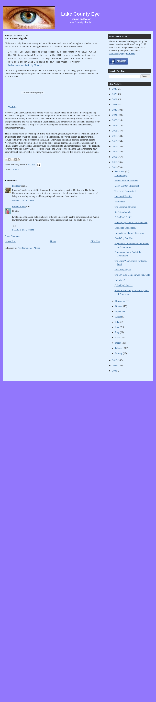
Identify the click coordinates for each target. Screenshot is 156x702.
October (119, 306)
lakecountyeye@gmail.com (122, 53)
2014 (115, 151)
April (118, 337)
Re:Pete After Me (122, 212)
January (119, 353)
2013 (115, 156)
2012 (115, 162)
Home (53, 241)
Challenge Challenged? (125, 227)
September (120, 311)
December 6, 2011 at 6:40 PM (23, 230)
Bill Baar (16, 186)
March (118, 342)
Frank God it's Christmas (126, 180)
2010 (115, 360)
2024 (115, 99)
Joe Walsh (15, 169)
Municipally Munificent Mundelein (130, 222)
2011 (114, 167)
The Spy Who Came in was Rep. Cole (132, 275)
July (117, 322)
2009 (115, 365)
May (117, 332)
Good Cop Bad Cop (123, 238)
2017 (115, 136)
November (120, 301)
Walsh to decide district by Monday (25, 65)
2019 (115, 125)
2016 (115, 141)
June (117, 327)
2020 (115, 120)
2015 (115, 146)
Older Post (95, 241)
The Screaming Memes (125, 207)
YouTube (12, 107)
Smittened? (119, 201)
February (119, 348)
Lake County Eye (80, 14)
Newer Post (10, 241)
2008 (115, 370)
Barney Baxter (19, 206)
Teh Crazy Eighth (16, 38)
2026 (115, 89)
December (120, 171)
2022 (115, 110)
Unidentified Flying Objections (129, 233)
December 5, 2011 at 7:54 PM (23, 200)
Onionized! (119, 280)
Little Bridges (120, 175)
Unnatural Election (123, 196)
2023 (115, 104)
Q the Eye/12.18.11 (123, 217)
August (118, 316)
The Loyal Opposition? (125, 191)
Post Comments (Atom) (29, 248)
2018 (115, 130)
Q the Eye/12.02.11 (123, 285)
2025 (115, 94)
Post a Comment (12, 236)
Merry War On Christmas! (126, 186)
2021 (115, 115)
